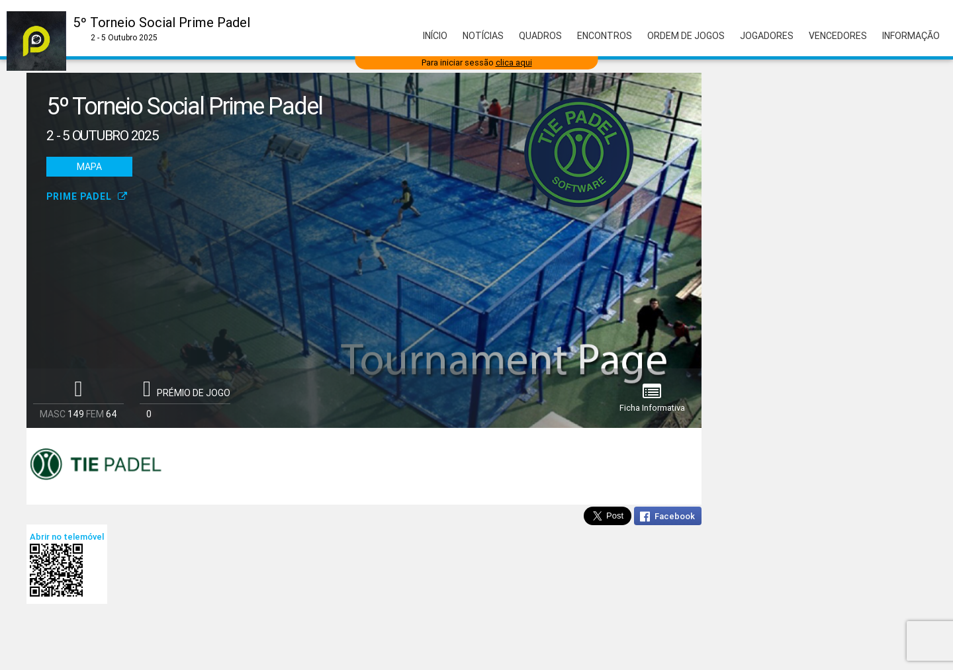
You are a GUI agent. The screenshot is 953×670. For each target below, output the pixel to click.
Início (435, 36)
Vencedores (838, 36)
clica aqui (514, 62)
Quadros (540, 36)
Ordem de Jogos (686, 36)
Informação (911, 36)
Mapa (89, 167)
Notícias (483, 36)
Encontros (604, 36)
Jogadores (767, 36)
